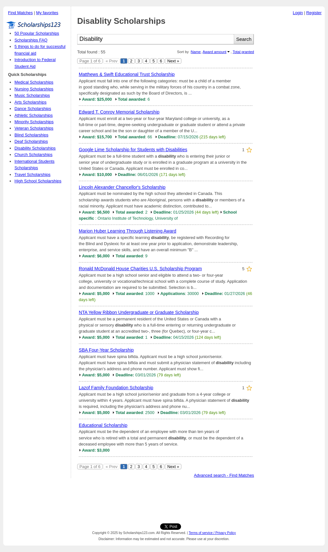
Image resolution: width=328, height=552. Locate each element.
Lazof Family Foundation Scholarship (116, 387)
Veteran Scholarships (33, 128)
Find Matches (20, 12)
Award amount (214, 52)
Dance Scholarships (32, 108)
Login (298, 12)
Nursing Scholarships (33, 89)
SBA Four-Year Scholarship (106, 350)
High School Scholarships (37, 181)
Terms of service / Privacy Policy (212, 533)
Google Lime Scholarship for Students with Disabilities (133, 149)
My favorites (47, 12)
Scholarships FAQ (30, 40)
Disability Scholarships (35, 148)
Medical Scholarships (33, 82)
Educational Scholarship (103, 425)
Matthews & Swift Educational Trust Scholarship (127, 74)
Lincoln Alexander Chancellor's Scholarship (122, 187)
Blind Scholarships (31, 135)
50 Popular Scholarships (36, 33)
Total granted (243, 52)
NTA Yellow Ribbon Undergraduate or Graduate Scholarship (139, 312)
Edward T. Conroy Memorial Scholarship (119, 112)
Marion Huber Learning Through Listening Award (127, 231)
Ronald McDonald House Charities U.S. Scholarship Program (140, 268)
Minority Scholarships (34, 121)
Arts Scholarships (30, 102)
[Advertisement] (164, 499)
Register (314, 12)
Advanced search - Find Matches (224, 475)
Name (196, 52)
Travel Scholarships (32, 174)
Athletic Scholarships (33, 115)
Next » (173, 61)
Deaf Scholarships (31, 141)
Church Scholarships (33, 154)
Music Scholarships (32, 95)
